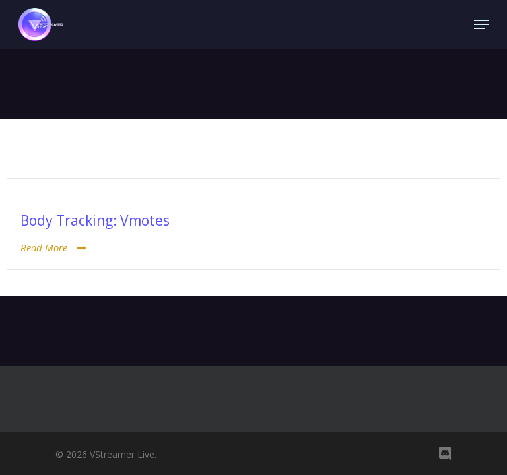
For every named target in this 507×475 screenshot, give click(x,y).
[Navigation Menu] (481, 24)
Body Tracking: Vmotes (95, 220)
